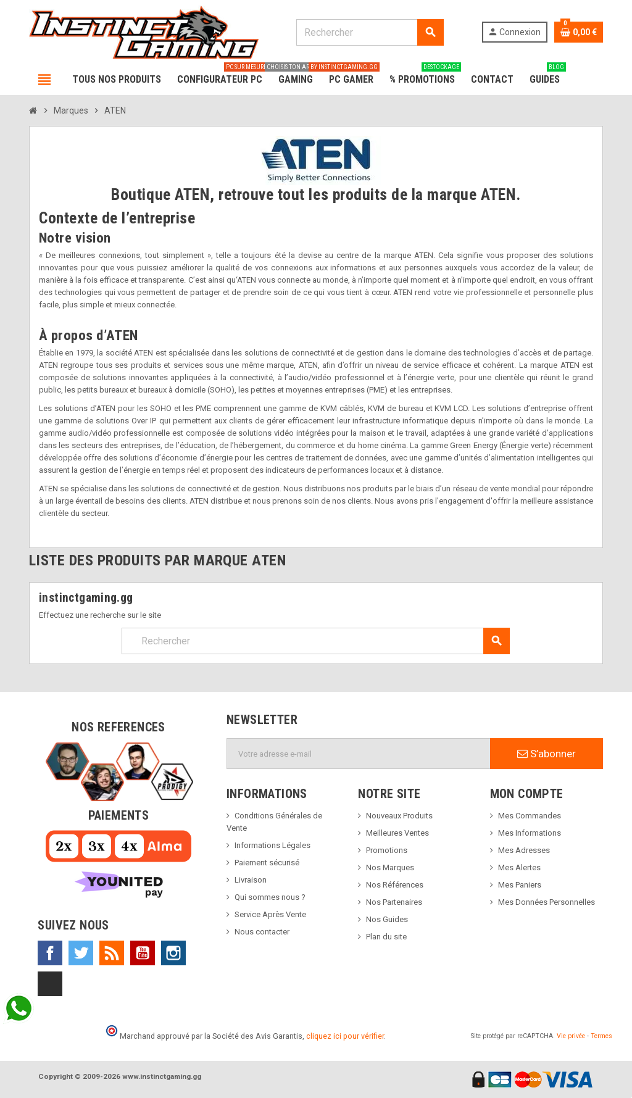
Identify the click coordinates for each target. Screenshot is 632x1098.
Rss (111, 953)
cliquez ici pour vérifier (345, 1036)
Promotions (386, 850)
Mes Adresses (524, 850)
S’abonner (546, 753)
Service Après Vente (270, 914)
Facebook (50, 953)
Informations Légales (272, 845)
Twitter (81, 953)
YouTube (142, 953)
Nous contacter (262, 931)
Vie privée (571, 1036)
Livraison (251, 879)
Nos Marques (390, 867)
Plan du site (386, 936)
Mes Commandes (529, 815)
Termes (601, 1036)
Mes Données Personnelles (546, 902)
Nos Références (394, 884)
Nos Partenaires (394, 902)
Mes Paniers (519, 884)
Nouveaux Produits (399, 815)
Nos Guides (387, 919)
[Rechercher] (369, 32)
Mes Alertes (519, 867)
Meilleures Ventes (397, 833)
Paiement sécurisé (267, 862)
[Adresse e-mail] (359, 753)
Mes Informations (529, 833)
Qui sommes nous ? (270, 897)
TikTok (50, 983)
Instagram (173, 953)
